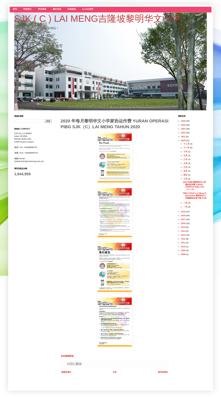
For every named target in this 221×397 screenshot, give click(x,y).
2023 (183, 129)
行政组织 (71, 9)
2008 (183, 254)
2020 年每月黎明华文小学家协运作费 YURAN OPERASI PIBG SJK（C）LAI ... (194, 185)
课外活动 (57, 9)
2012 (183, 239)
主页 (115, 372)
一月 (185, 207)
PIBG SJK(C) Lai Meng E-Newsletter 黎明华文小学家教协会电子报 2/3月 (195, 195)
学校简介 (27, 9)
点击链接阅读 (67, 356)
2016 (183, 223)
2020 (183, 140)
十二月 (186, 144)
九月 (185, 155)
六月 (185, 167)
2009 (183, 250)
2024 (183, 125)
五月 (185, 171)
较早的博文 (163, 372)
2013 (183, 235)
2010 (183, 246)
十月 (185, 151)
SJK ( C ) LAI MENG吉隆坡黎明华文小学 (97, 18)
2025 (183, 121)
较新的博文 (66, 372)
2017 (183, 219)
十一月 (186, 147)
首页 (15, 9)
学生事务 (42, 9)
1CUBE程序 (87, 9)
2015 (183, 227)
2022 (183, 132)
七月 (185, 163)
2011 (183, 242)
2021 (183, 136)
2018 (183, 215)
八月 (185, 159)
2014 (183, 231)
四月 (185, 175)
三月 (185, 179)
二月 (185, 203)
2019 (183, 212)
